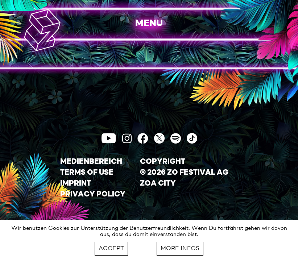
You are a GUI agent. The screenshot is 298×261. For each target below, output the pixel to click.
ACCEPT (111, 249)
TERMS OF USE (86, 173)
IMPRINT (75, 183)
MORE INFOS (180, 249)
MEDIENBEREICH (91, 162)
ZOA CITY (158, 183)
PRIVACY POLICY (92, 194)
